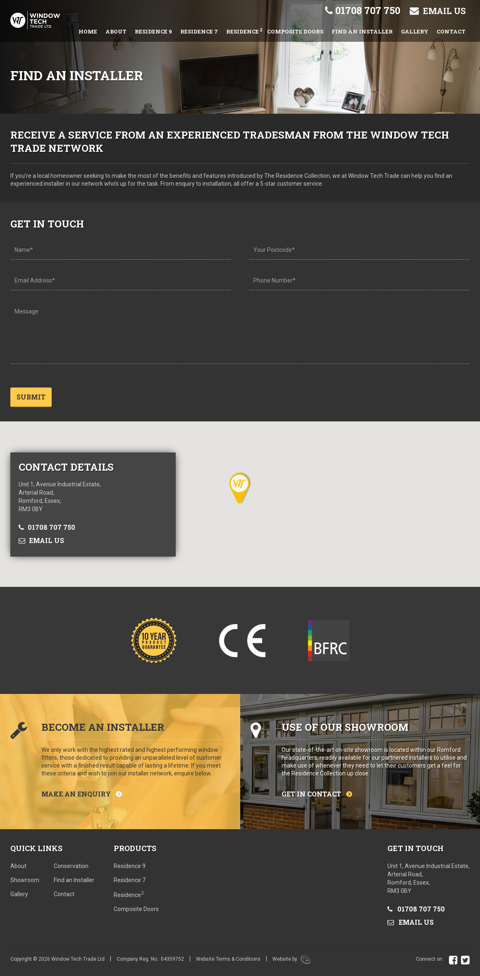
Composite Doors (295, 31)
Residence (244, 30)
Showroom (24, 882)
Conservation (71, 868)
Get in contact (311, 796)
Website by (291, 961)
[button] (240, 490)
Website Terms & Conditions (228, 961)
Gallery (414, 31)
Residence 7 (199, 31)
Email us (438, 10)
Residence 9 (153, 31)
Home (88, 31)
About (116, 31)
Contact (451, 31)
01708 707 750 (362, 10)
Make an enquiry (76, 796)
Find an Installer (362, 31)
